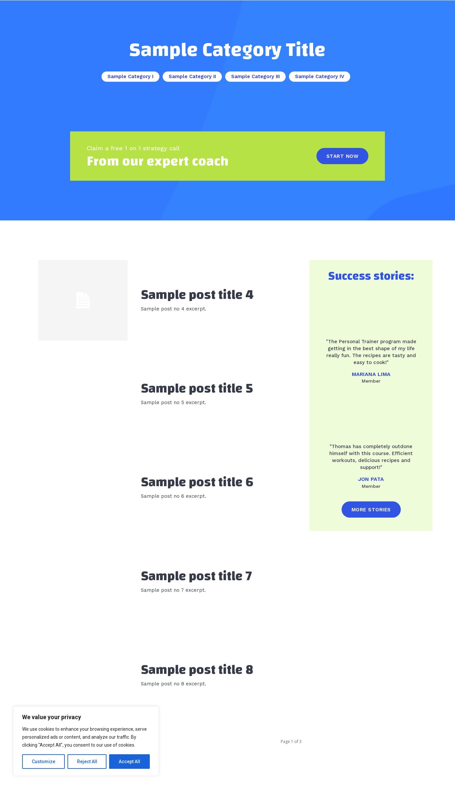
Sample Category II (192, 76)
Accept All (129, 761)
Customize (43, 761)
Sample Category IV (319, 76)
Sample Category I (130, 76)
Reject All (87, 761)
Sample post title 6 (197, 482)
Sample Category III (255, 76)
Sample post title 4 (197, 295)
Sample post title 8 (197, 670)
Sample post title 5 (197, 388)
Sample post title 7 (196, 576)
